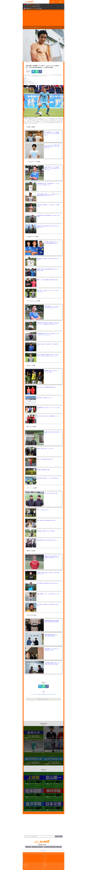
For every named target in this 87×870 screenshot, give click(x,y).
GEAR (25, 858)
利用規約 (25, 866)
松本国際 (39, 694)
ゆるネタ (28, 27)
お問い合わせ (26, 865)
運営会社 (45, 866)
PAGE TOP (43, 850)
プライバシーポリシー (46, 865)
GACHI (46, 855)
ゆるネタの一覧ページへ (43, 699)
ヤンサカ (25, 27)
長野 (55, 694)
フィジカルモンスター (34, 694)
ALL (25, 855)
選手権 (53, 694)
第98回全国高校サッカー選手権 (46, 694)
